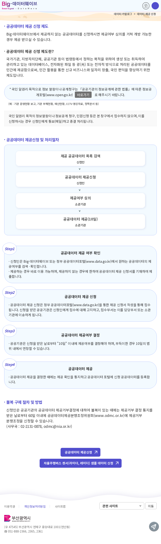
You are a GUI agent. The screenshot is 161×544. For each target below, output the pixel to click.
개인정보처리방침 (35, 506)
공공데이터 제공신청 (78, 452)
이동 (151, 506)
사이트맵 (60, 506)
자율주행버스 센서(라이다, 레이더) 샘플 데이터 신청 (78, 463)
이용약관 (9, 506)
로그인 (145, 5)
